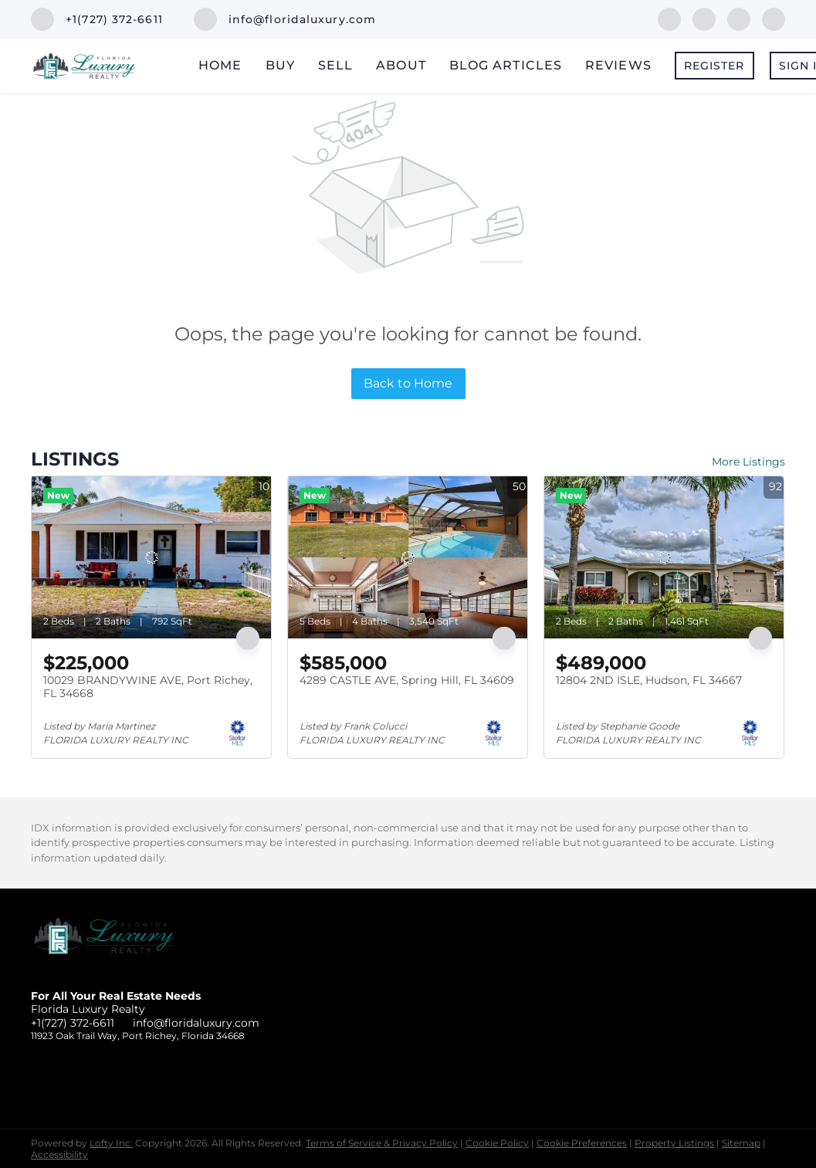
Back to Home (408, 383)
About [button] (401, 65)
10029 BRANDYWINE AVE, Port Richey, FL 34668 (147, 687)
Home (220, 65)
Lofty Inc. (111, 1143)
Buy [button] (280, 65)
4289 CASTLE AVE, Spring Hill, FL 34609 (407, 680)
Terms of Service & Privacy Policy (382, 1143)
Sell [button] (335, 65)
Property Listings (674, 1143)
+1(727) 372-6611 (72, 1023)
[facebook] (669, 18)
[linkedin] (704, 18)
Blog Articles (505, 65)
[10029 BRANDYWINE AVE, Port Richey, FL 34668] (151, 557)
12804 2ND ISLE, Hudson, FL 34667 (649, 680)
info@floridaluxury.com (196, 1023)
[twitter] (738, 18)
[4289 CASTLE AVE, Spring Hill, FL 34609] (407, 557)
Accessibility (59, 1154)
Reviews (618, 65)
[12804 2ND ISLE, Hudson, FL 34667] (664, 557)
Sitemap (741, 1143)
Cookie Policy (497, 1143)
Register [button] (714, 66)
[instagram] (773, 18)
